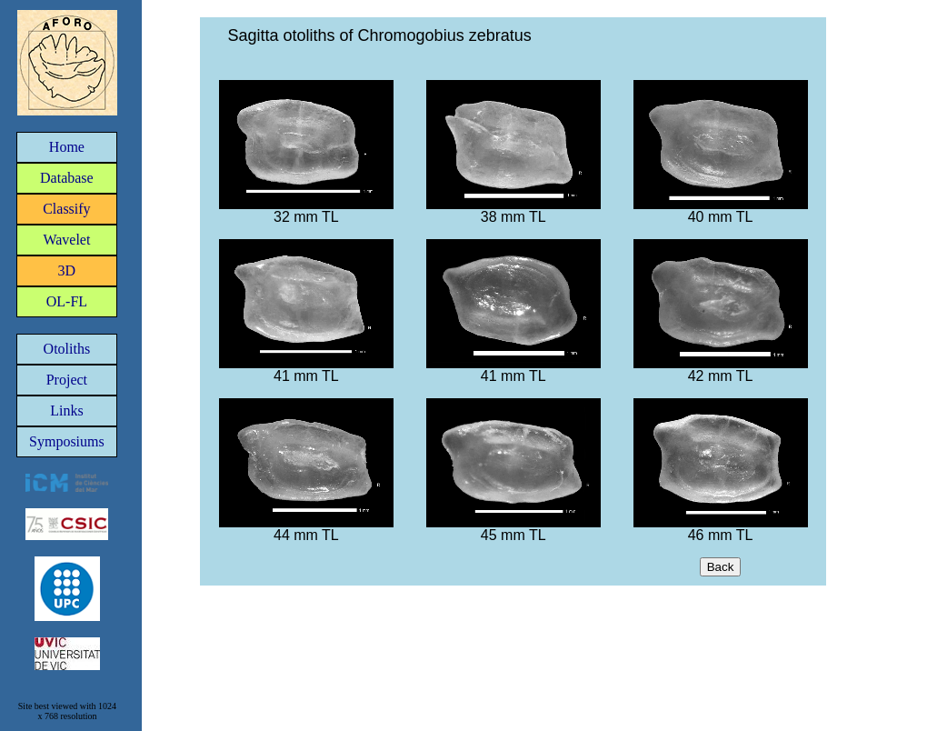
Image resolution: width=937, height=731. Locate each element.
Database (67, 177)
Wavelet (66, 239)
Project (66, 379)
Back (720, 567)
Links (66, 410)
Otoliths (67, 348)
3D (67, 270)
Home (67, 147)
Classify (66, 208)
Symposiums (67, 441)
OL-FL (66, 301)
